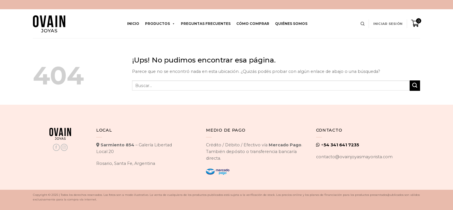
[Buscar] (363, 24)
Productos (160, 24)
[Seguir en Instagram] (64, 147)
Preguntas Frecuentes (206, 23)
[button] (387, 24)
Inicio (133, 23)
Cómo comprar (252, 23)
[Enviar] (415, 85)
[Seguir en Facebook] (56, 147)
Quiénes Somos (291, 23)
